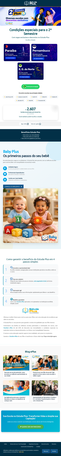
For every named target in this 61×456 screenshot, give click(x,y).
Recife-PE (34, 96)
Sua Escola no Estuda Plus (27, 446)
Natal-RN (30, 100)
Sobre (5, 444)
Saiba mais (21, 452)
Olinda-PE (44, 96)
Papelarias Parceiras (33, 444)
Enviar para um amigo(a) (30, 86)
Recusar (46, 451)
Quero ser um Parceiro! (30, 427)
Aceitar (54, 451)
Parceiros (54, 444)
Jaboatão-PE (19, 100)
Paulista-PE (53, 96)
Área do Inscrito (45, 444)
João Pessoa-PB (8, 96)
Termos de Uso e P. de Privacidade (18, 444)
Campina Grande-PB (22, 96)
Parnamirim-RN (41, 100)
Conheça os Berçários (13, 186)
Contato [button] (38, 446)
